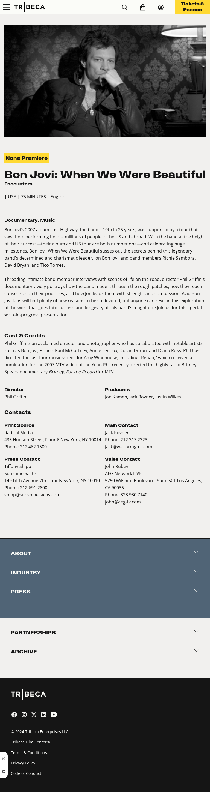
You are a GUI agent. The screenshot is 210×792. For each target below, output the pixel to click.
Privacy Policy (23, 763)
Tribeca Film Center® (30, 742)
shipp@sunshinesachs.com (32, 494)
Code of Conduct (26, 773)
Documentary (21, 220)
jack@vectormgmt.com (128, 446)
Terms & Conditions (29, 752)
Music (47, 220)
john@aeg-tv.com (123, 502)
